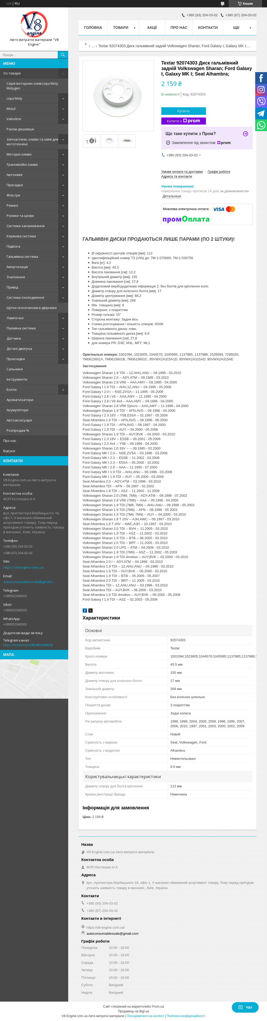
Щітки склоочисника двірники (32, 307)
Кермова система (21, 236)
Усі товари (12, 73)
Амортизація (17, 266)
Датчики (14, 338)
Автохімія (14, 174)
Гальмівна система (22, 256)
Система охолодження (25, 297)
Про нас (9, 440)
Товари (120, 27)
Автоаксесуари (19, 420)
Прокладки (16, 358)
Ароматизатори (20, 399)
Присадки (15, 185)
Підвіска (13, 246)
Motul (11, 108)
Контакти (208, 27)
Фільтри (13, 195)
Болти (12, 389)
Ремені (12, 205)
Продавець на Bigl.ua (133, 1011)
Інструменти (17, 379)
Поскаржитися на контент (145, 1016)
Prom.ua (158, 1006)
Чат (245, 1007)
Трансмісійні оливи (22, 164)
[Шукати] (63, 55)
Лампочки (15, 318)
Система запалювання (26, 225)
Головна (93, 27)
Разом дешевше (20, 129)
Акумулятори (17, 410)
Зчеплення (16, 277)
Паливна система (21, 328)
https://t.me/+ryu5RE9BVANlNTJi (28, 645)
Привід (12, 287)
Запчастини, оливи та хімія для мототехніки (32, 141)
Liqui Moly (14, 98)
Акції (152, 27)
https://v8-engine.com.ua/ (23, 567)
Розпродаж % (18, 430)
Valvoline (14, 118)
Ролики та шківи (20, 215)
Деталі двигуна (19, 348)
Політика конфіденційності (186, 1016)
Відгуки (9, 450)
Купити (184, 111)
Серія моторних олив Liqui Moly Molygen (32, 85)
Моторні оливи (19, 154)
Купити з (183, 121)
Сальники (15, 369)
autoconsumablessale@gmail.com (30, 581)
